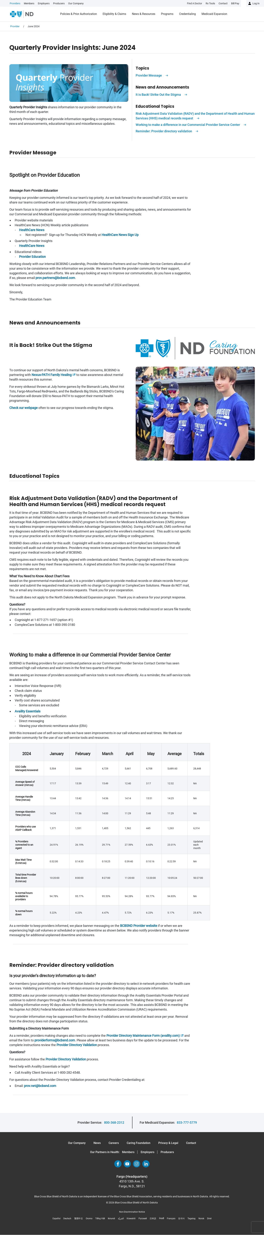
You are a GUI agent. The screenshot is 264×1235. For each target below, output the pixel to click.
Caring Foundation (138, 1143)
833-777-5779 (187, 1122)
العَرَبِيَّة (121, 1218)
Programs (167, 14)
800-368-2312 (114, 1122)
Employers (44, 3)
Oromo (89, 1218)
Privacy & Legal (168, 1143)
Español (56, 1218)
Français (171, 1218)
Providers (15, 3)
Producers (59, 3)
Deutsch (67, 1218)
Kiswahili (131, 1218)
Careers (114, 1143)
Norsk (201, 1218)
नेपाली (161, 1218)
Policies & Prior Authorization (78, 14)
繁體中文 (78, 1218)
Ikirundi (111, 1218)
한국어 (181, 1218)
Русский (143, 1218)
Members (29, 3)
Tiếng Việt (100, 1218)
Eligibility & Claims (114, 14)
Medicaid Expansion (214, 14)
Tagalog (191, 1218)
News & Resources (143, 14)
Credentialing (187, 14)
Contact (191, 1143)
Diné (209, 1218)
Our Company (76, 3)
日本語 (153, 1218)
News (97, 1143)
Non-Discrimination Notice (132, 1212)
